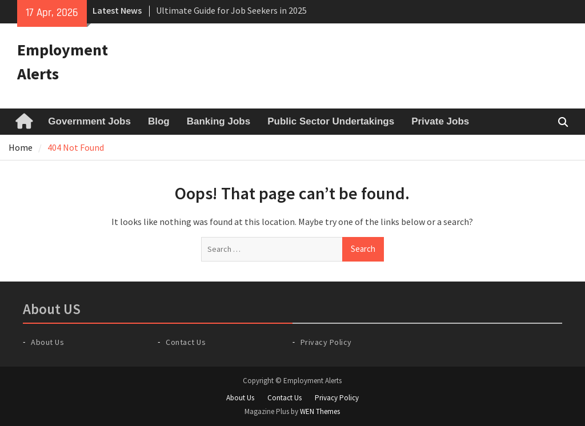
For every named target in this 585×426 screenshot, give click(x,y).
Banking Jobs (218, 121)
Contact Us (186, 342)
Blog (159, 121)
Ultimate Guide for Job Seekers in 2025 (231, 10)
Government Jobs (89, 121)
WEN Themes (320, 411)
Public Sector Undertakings (330, 121)
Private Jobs (440, 121)
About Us (47, 342)
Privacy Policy (326, 342)
